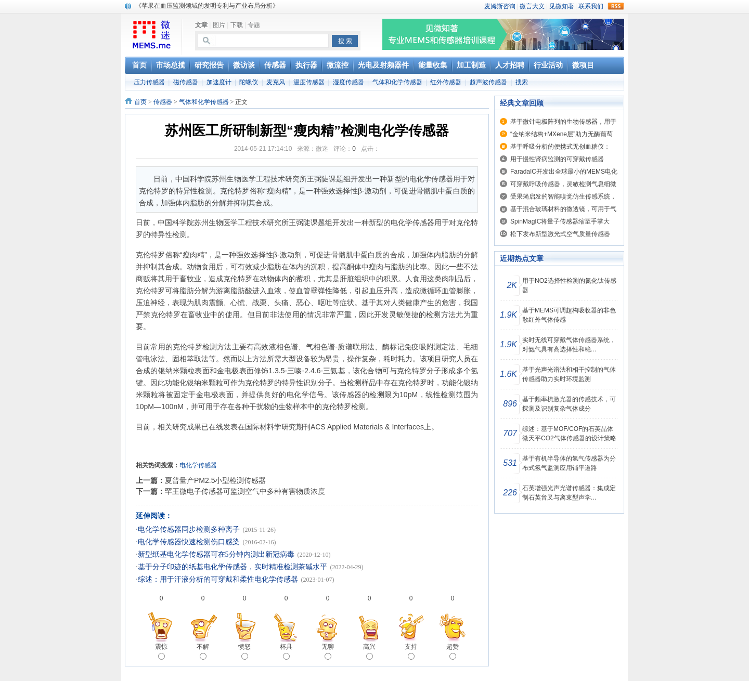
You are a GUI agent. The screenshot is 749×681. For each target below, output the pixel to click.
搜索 (521, 82)
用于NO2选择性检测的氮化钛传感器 (569, 285)
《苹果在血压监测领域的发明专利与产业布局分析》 (207, 5)
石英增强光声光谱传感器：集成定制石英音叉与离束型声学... (569, 492)
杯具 (286, 651)
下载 (236, 25)
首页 (140, 102)
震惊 (161, 651)
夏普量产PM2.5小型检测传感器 (215, 480)
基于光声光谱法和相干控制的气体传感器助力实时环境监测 (569, 374)
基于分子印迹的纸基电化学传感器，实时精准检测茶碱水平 (232, 567)
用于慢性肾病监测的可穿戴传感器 (557, 159)
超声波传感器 (488, 82)
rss (616, 6)
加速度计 (218, 82)
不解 (203, 651)
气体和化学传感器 (397, 82)
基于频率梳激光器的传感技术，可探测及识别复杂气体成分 (569, 404)
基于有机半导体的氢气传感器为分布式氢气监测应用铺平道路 (569, 463)
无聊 (327, 651)
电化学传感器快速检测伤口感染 (189, 542)
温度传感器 (309, 82)
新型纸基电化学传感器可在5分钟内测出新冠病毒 (216, 554)
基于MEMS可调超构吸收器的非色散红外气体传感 (569, 315)
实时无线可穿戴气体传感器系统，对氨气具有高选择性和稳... (569, 344)
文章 (201, 25)
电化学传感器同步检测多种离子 (189, 529)
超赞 (452, 651)
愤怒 (244, 651)
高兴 (369, 651)
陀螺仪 (248, 82)
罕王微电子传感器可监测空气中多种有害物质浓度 (245, 491)
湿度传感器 (348, 82)
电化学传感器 (198, 465)
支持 (411, 651)
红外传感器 (445, 82)
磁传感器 (185, 82)
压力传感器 (149, 82)
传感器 (162, 102)
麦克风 (275, 82)
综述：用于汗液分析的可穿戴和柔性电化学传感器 (218, 579)
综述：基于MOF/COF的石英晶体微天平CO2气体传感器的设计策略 (569, 433)
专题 (254, 25)
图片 (219, 25)
